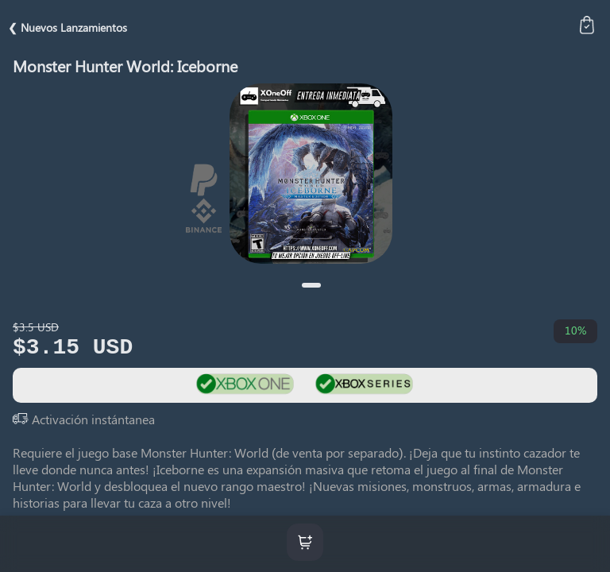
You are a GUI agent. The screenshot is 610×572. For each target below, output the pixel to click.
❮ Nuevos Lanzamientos (67, 27)
